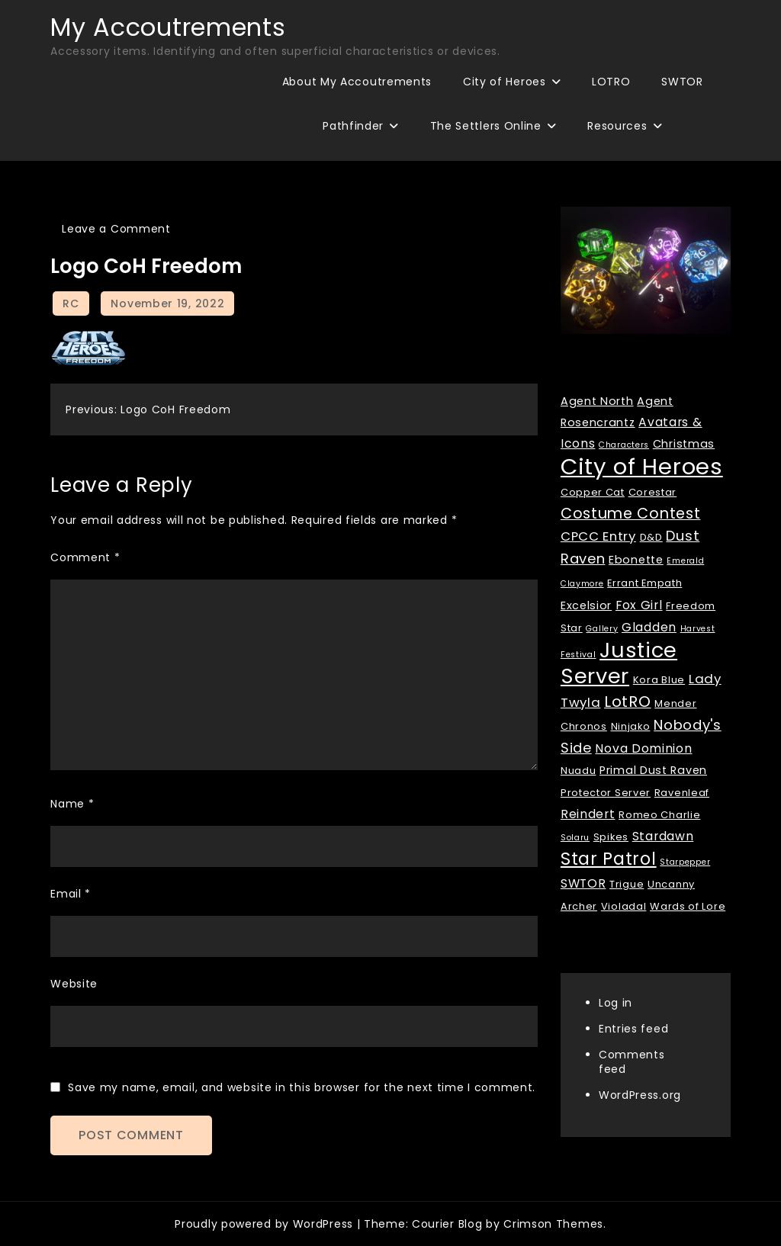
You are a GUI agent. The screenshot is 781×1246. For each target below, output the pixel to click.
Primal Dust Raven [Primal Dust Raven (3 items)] (653, 770)
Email (70, 893)
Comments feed (632, 1062)
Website (74, 983)
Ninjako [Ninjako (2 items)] (631, 726)
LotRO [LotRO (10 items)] (627, 701)
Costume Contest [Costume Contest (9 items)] (631, 513)
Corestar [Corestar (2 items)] (652, 492)
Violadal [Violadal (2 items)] (624, 906)
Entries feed (633, 1028)
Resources (617, 125)
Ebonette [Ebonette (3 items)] (636, 559)
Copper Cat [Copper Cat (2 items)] (593, 492)
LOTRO (611, 81)
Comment (85, 557)
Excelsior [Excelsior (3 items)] (586, 605)
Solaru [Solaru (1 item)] (575, 837)
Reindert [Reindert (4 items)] (588, 814)
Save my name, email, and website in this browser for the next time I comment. (301, 1087)
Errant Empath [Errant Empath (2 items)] (644, 583)
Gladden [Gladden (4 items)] (649, 627)
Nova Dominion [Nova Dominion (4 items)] (643, 748)
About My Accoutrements (357, 81)
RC (71, 303)
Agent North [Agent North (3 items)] (597, 401)
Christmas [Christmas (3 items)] (684, 443)
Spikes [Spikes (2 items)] (610, 837)
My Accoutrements (167, 27)
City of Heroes (504, 81)
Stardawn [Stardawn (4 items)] (663, 836)
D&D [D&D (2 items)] (651, 537)
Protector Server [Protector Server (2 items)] (606, 792)
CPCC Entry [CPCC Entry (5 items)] (598, 536)
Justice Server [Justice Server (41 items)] (619, 663)
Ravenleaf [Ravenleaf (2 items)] (681, 792)
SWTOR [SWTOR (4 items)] (583, 883)
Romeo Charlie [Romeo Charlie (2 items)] (659, 815)
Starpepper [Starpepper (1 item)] (685, 862)
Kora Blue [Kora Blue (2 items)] (659, 680)
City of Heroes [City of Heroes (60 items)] (642, 466)
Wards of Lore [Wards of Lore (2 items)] (687, 906)
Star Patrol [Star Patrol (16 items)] (609, 859)
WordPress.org (640, 1095)
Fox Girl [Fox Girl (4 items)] (639, 605)
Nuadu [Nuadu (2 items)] (578, 770)
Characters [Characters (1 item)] (624, 445)
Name (72, 803)
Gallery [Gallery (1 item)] (602, 628)
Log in (615, 1002)
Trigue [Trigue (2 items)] (626, 884)
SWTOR (682, 81)
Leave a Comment (116, 228)
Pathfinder (353, 125)
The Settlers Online (486, 125)
